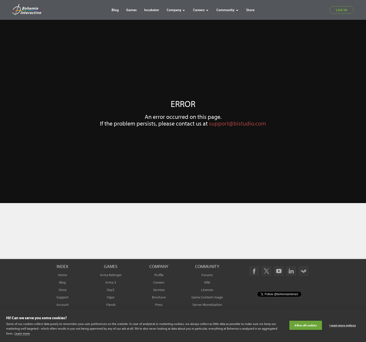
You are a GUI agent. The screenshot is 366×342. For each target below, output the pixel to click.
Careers (158, 282)
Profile (158, 275)
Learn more (22, 333)
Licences (207, 290)
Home (62, 275)
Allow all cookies (306, 325)
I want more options (342, 325)
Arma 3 (110, 282)
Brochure (159, 297)
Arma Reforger (111, 275)
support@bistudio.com (237, 123)
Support (62, 297)
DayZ (110, 290)
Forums (207, 275)
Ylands (111, 304)
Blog (62, 282)
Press (159, 304)
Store (63, 290)
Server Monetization (207, 304)
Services (159, 290)
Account (62, 304)
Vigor (111, 297)
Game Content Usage (207, 297)
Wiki (207, 282)
